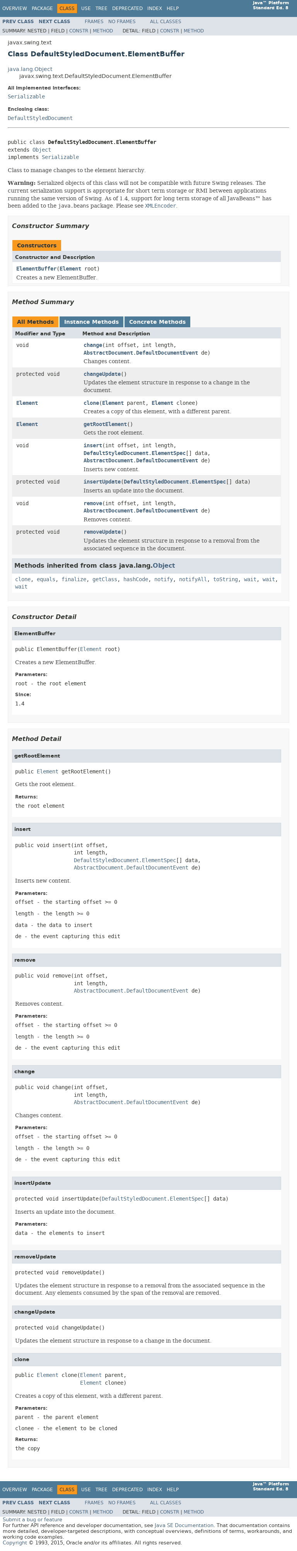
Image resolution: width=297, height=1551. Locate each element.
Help (173, 8)
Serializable (26, 96)
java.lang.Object (30, 69)
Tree (102, 8)
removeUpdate (102, 532)
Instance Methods (91, 322)
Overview (14, 8)
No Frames (122, 21)
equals (46, 579)
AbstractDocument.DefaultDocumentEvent (141, 353)
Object (41, 150)
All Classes (165, 21)
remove (93, 503)
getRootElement (105, 424)
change (93, 345)
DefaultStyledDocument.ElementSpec (135, 453)
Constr (78, 31)
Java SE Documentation (184, 1525)
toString (225, 579)
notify (163, 579)
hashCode (135, 579)
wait (250, 579)
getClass (104, 579)
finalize (73, 579)
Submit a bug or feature (32, 1519)
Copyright (15, 1543)
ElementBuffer (36, 269)
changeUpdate (102, 374)
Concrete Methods (157, 322)
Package (42, 8)
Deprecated (127, 8)
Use (86, 8)
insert (93, 445)
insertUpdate (102, 482)
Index (154, 8)
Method (103, 31)
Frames (94, 21)
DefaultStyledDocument (40, 118)
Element (70, 269)
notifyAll (193, 579)
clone (91, 403)
